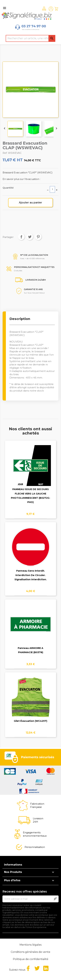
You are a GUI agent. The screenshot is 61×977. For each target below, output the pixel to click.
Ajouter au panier (30, 202)
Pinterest (38, 237)
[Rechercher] (30, 38)
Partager (21, 237)
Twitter (37, 968)
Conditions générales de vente (30, 951)
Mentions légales (30, 944)
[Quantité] (52, 189)
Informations (13, 864)
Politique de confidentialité (30, 959)
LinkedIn (45, 968)
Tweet (30, 237)
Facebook (28, 968)
